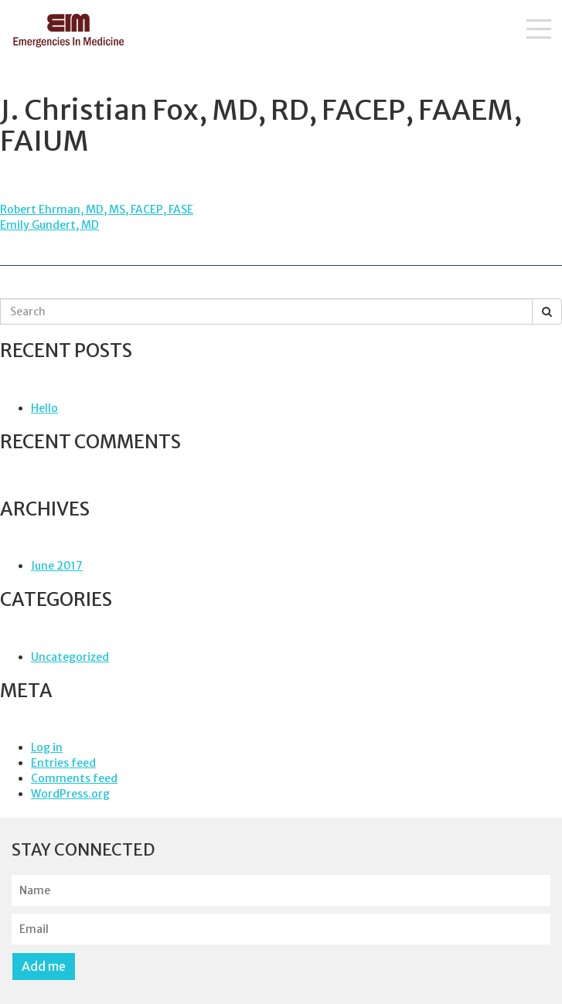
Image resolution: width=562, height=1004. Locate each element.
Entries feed (63, 763)
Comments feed (74, 778)
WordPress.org (70, 794)
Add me (44, 966)
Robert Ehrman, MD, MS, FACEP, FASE (96, 209)
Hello (44, 408)
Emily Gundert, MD (49, 225)
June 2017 (57, 566)
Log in (47, 747)
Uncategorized (70, 657)
